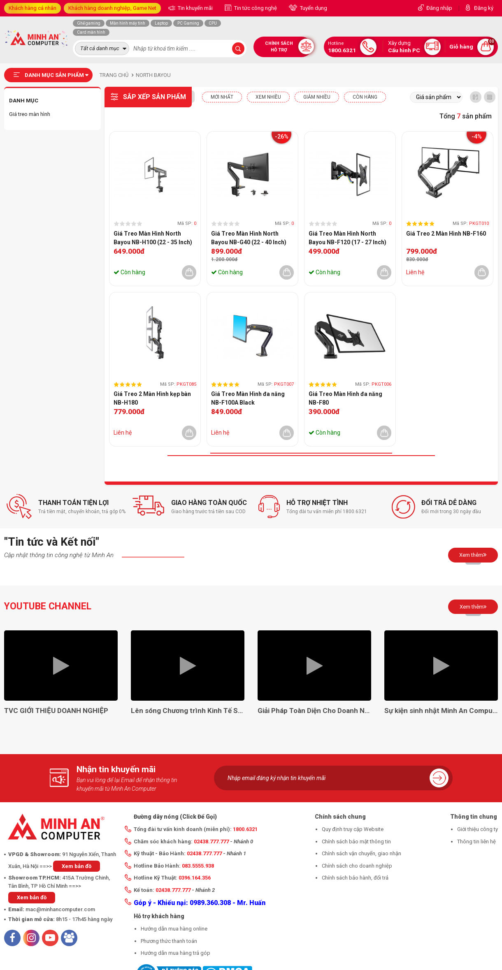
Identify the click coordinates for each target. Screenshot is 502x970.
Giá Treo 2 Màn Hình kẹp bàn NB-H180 (152, 398)
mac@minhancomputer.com (60, 909)
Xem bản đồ (76, 866)
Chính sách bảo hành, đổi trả (355, 878)
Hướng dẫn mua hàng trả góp (175, 953)
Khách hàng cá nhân (32, 8)
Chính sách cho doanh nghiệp (357, 866)
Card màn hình (91, 32)
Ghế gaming (88, 23)
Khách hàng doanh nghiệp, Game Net (112, 8)
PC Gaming (188, 23)
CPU (213, 23)
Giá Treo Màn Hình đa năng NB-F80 (345, 398)
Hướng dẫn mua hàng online (174, 929)
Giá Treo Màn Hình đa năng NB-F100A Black (248, 398)
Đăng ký (483, 8)
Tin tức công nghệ (255, 8)
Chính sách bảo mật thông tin (356, 841)
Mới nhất (222, 97)
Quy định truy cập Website (352, 829)
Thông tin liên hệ (476, 841)
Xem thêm (473, 554)
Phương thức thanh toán (169, 941)
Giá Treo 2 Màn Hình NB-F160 (446, 233)
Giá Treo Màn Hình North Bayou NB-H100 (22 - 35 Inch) (153, 237)
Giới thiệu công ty (477, 829)
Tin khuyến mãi (195, 8)
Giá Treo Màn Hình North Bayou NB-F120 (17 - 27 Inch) (347, 237)
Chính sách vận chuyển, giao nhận (361, 853)
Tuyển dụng (313, 8)
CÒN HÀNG (365, 97)
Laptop (161, 23)
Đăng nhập (439, 8)
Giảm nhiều (316, 97)
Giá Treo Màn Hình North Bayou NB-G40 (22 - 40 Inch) (248, 237)
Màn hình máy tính (127, 23)
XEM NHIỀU (268, 97)
